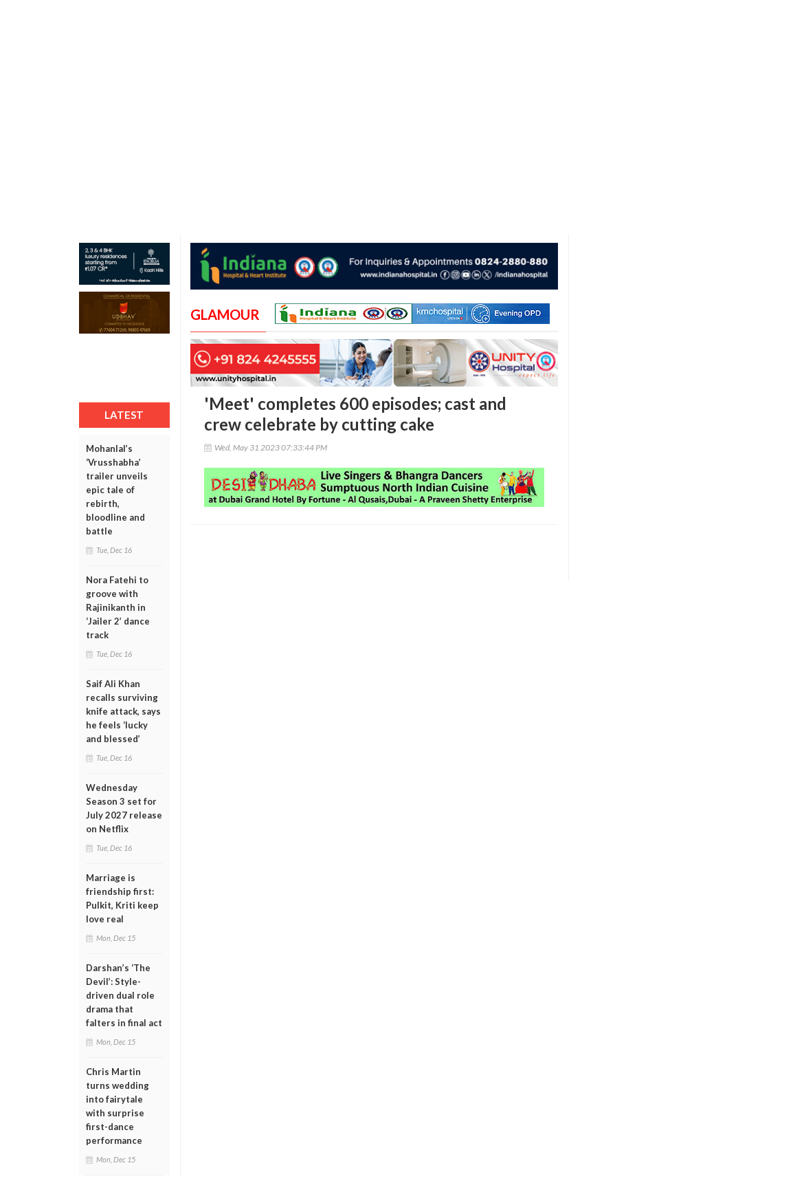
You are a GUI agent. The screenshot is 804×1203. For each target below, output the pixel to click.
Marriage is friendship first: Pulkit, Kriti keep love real (122, 898)
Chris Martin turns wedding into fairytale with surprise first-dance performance (117, 1106)
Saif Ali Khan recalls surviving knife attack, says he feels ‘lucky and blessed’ (123, 711)
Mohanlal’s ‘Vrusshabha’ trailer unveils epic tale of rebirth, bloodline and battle (117, 490)
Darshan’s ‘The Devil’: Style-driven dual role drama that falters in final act (124, 995)
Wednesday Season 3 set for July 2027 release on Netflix (124, 808)
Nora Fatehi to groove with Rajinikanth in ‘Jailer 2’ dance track (118, 607)
